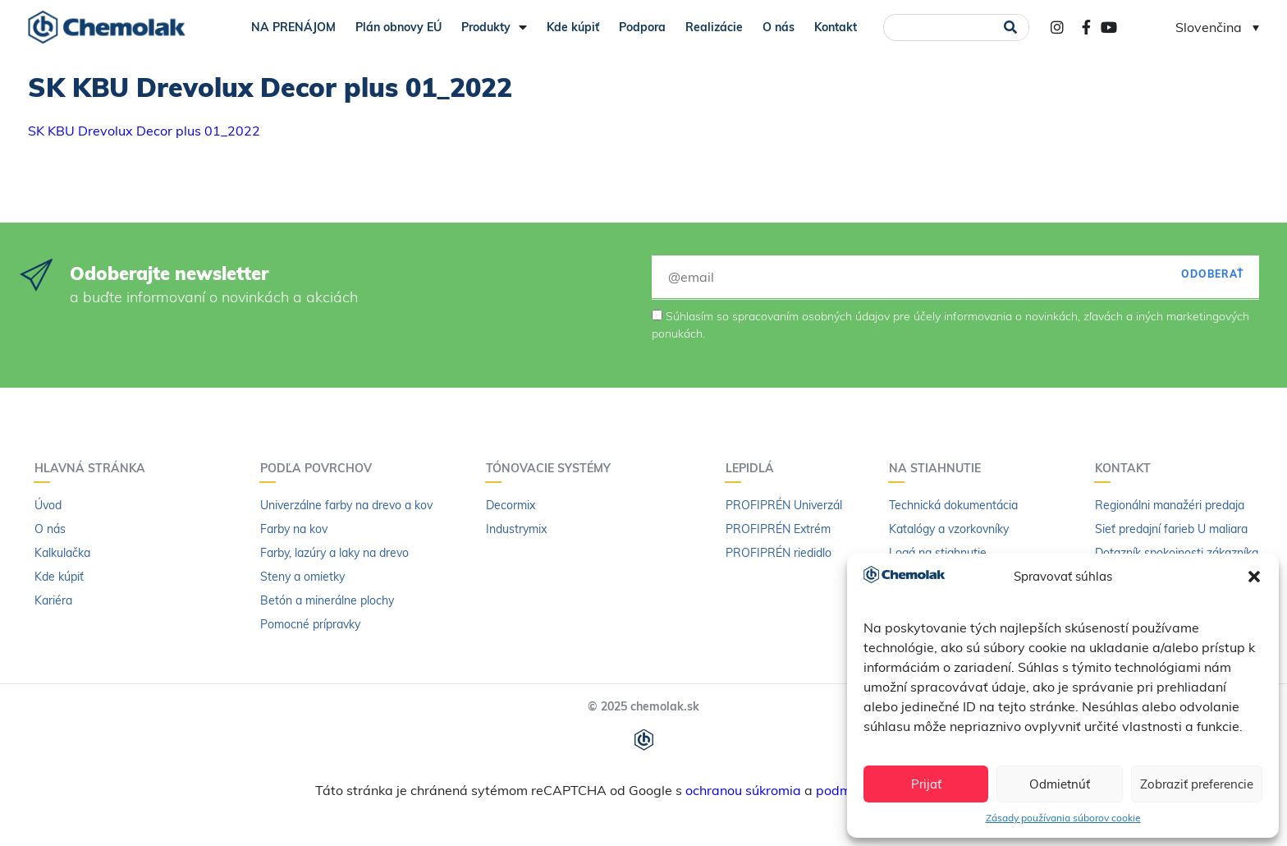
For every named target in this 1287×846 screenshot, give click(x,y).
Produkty (494, 27)
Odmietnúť (1059, 784)
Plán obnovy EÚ (398, 27)
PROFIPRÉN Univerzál (784, 505)
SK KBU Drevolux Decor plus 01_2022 (144, 130)
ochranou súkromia (743, 790)
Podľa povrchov (320, 468)
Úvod (48, 505)
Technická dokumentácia (953, 505)
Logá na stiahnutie (938, 552)
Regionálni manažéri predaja (1169, 505)
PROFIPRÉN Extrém (778, 529)
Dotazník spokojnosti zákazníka (1176, 552)
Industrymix (516, 529)
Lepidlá (754, 468)
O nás (779, 27)
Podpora (642, 27)
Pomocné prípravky (310, 624)
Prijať (926, 784)
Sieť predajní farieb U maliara (1171, 529)
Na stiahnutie (939, 468)
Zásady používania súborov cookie (1063, 818)
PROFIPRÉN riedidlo (778, 552)
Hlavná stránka (93, 468)
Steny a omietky (302, 576)
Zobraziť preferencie (1196, 784)
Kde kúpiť (573, 27)
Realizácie (714, 27)
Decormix (510, 505)
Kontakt (835, 27)
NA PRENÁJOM (293, 27)
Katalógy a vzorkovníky (949, 529)
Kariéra (53, 600)
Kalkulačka (62, 552)
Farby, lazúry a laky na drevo (334, 552)
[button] (1254, 576)
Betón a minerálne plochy (327, 600)
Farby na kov (293, 529)
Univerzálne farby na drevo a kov (346, 505)
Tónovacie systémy (552, 468)
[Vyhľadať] (1010, 27)
